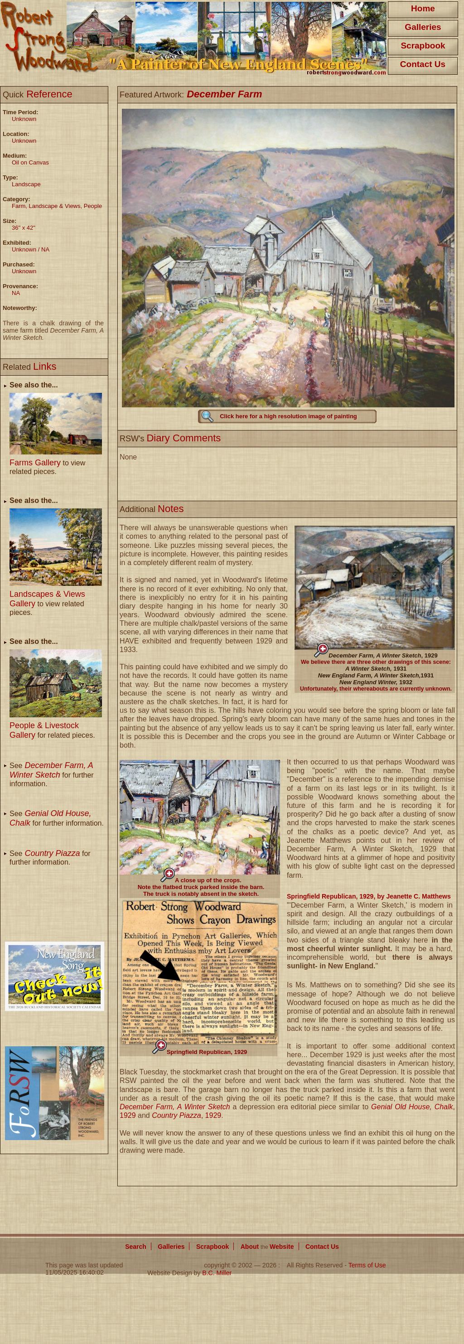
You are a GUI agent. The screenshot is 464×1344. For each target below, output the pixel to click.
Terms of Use (367, 1265)
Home (423, 8)
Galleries (423, 27)
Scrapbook (423, 45)
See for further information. (52, 775)
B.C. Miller (217, 1272)
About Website (267, 1246)
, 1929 (383, 655)
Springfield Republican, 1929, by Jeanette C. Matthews (369, 896)
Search (135, 1246)
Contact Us (422, 64)
